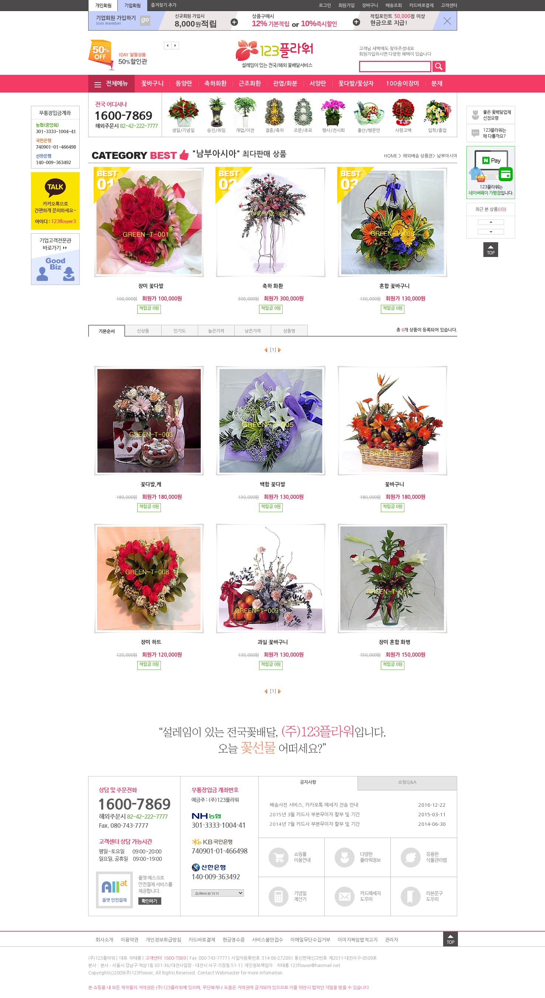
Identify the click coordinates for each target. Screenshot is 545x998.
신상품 (143, 331)
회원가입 (346, 5)
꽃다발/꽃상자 (356, 83)
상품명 (289, 331)
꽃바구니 (152, 83)
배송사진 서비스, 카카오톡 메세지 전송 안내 (314, 805)
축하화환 (215, 83)
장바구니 (370, 5)
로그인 (325, 5)
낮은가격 (253, 331)
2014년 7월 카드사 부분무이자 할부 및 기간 (315, 824)
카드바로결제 (421, 5)
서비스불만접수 (267, 940)
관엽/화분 (285, 83)
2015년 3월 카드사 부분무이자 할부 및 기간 (315, 814)
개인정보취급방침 (163, 940)
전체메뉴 (117, 83)
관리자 (391, 940)
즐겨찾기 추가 (163, 5)
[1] (273, 349)
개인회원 (103, 5)
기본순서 (107, 331)
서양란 (318, 83)
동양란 (184, 83)
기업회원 (132, 5)
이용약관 (129, 940)
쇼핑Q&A (407, 782)
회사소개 (104, 940)
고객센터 (449, 5)
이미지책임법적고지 (357, 940)
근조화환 (250, 83)
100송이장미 (402, 83)
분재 (436, 83)
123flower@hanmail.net (315, 965)
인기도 (179, 331)
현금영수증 (234, 940)
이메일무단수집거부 (310, 940)
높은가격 (216, 331)
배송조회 (394, 5)
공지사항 (308, 782)
